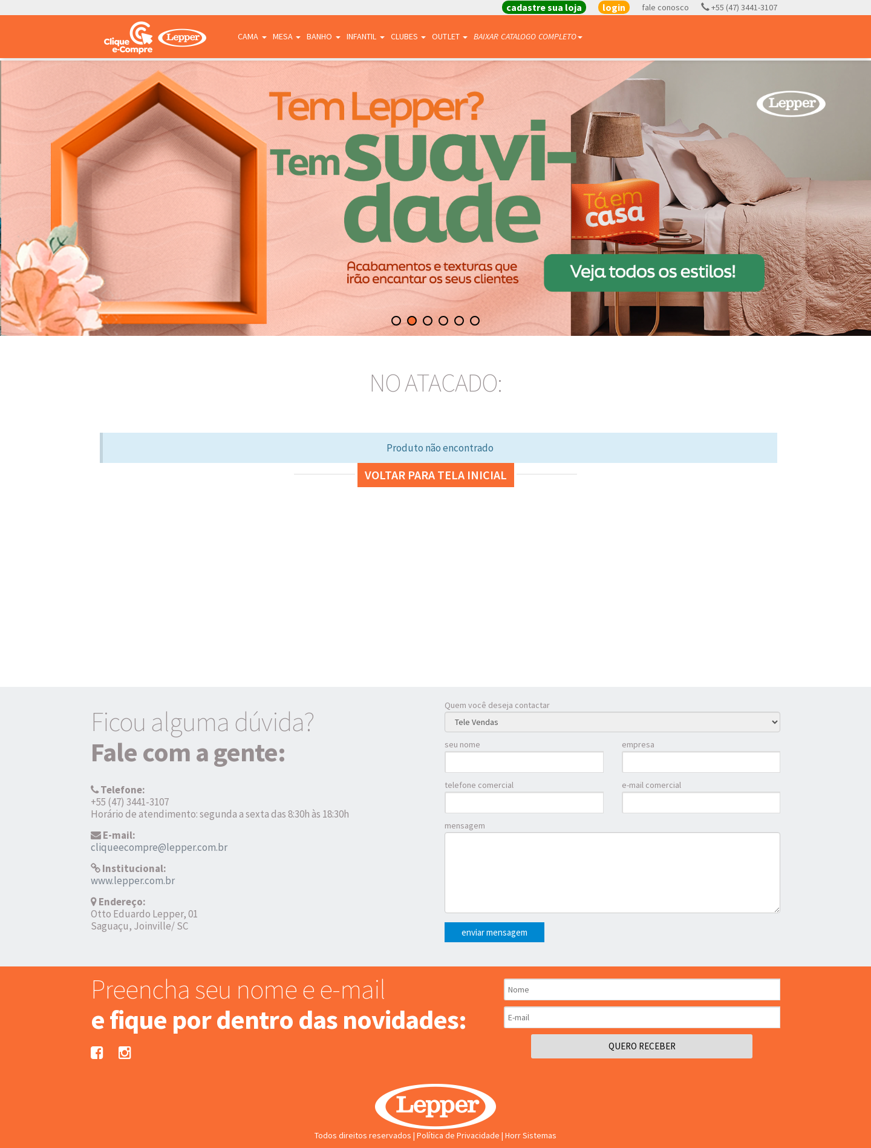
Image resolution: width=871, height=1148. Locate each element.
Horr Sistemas (530, 1135)
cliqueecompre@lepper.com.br (159, 847)
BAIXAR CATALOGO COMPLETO (528, 36)
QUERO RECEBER (642, 1046)
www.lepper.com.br (133, 880)
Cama (252, 36)
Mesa (287, 36)
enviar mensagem (494, 932)
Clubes (408, 36)
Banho (324, 36)
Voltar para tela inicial (436, 474)
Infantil (366, 36)
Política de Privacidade (458, 1135)
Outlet (450, 36)
